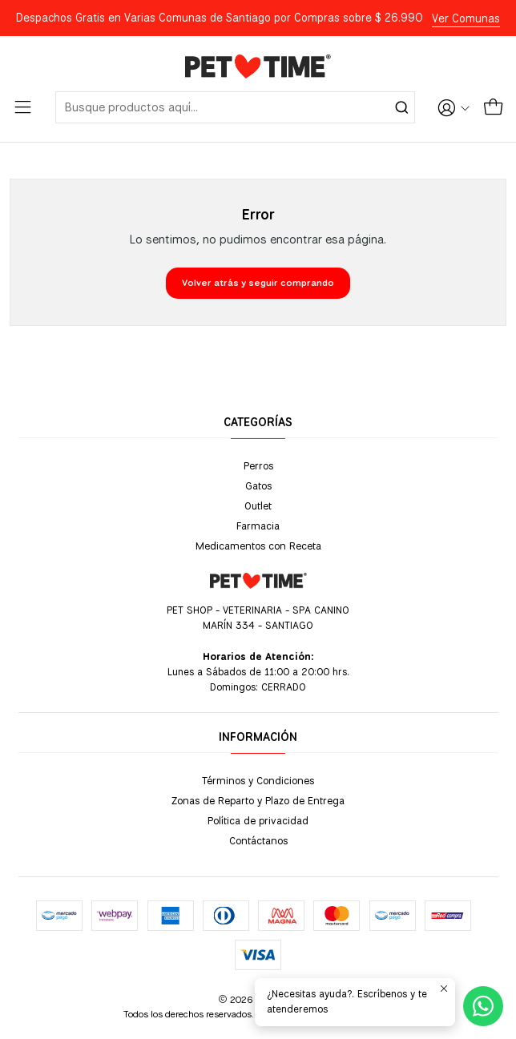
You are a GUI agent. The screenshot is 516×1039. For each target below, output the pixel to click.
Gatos (258, 485)
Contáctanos (258, 840)
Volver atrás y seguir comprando (258, 282)
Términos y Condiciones (258, 780)
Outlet (258, 505)
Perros (258, 465)
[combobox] (235, 107)
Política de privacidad (258, 820)
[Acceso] (453, 107)
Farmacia (258, 525)
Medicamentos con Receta (258, 545)
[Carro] (493, 107)
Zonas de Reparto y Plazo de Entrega (258, 800)
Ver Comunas (466, 18)
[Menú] (23, 107)
